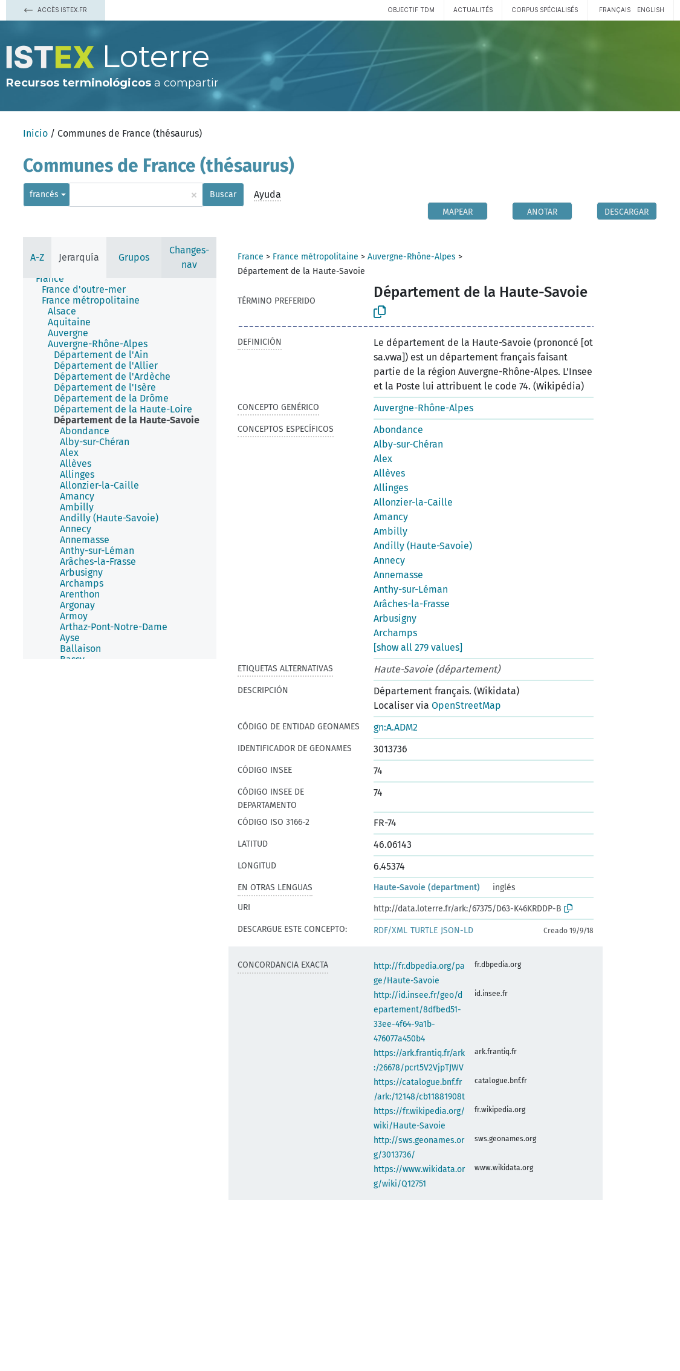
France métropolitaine (315, 257)
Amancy (391, 517)
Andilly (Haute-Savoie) (423, 546)
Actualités (473, 9)
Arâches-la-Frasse (412, 604)
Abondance (398, 429)
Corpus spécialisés (544, 9)
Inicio (35, 133)
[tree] (119, 468)
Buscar (223, 194)
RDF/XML (390, 930)
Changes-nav (189, 257)
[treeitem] (55, 278)
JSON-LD (457, 930)
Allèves (389, 473)
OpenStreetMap (466, 705)
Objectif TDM (411, 9)
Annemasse (398, 575)
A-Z (37, 257)
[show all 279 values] (418, 647)
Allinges (391, 487)
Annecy (389, 560)
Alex (383, 458)
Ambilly (390, 531)
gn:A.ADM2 (396, 727)
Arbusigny (395, 618)
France (251, 257)
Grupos (133, 257)
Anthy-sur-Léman (411, 589)
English (650, 9)
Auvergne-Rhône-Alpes (412, 257)
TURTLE (424, 930)
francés (44, 194)
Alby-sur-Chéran (408, 444)
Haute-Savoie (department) (427, 887)
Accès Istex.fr (55, 9)
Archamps (395, 633)
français (614, 9)
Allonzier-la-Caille (413, 502)
